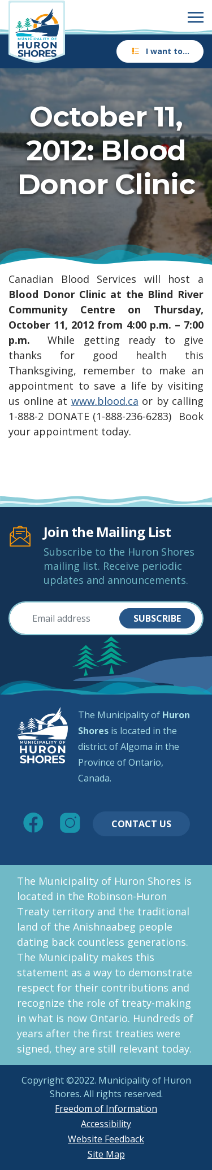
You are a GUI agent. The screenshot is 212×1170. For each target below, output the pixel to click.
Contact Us (141, 824)
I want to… (160, 51)
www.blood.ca (105, 401)
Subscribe (157, 618)
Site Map (106, 1154)
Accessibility (106, 1123)
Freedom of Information (106, 1108)
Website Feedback (106, 1139)
